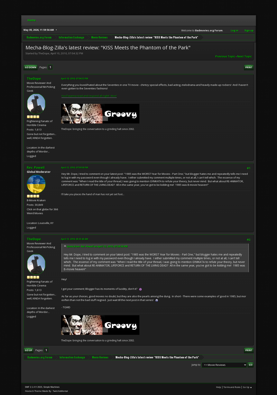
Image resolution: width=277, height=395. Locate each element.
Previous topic (225, 56)
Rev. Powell (36, 167)
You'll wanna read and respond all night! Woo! (89, 96)
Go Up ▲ (247, 387)
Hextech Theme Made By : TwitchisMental (46, 391)
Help (218, 387)
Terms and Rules (232, 387)
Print (248, 67)
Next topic (244, 56)
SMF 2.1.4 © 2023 (33, 387)
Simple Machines (51, 387)
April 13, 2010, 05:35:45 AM (74, 238)
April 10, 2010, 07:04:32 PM (74, 78)
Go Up (28, 350)
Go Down (30, 67)
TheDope (34, 78)
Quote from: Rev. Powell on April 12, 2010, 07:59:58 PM (97, 246)
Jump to (196, 364)
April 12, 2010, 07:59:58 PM (74, 167)
